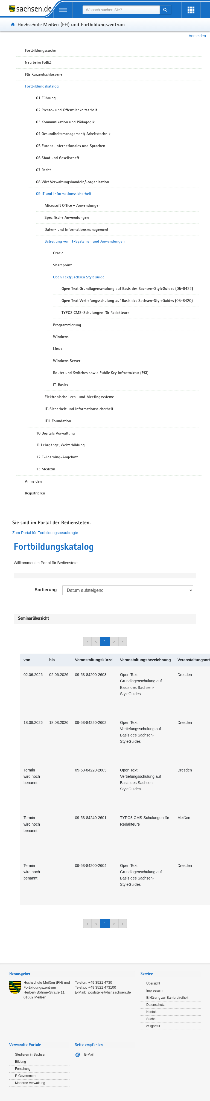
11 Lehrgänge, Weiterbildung (60, 444)
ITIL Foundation (58, 420)
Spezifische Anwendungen (67, 217)
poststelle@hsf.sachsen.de (109, 992)
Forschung (23, 1069)
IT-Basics (60, 384)
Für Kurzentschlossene (43, 74)
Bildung (20, 1062)
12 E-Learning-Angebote (57, 457)
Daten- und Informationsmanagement (76, 229)
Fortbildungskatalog (42, 86)
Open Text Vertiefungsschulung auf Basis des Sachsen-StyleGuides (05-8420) (127, 300)
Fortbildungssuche (40, 50)
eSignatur (153, 1026)
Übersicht (153, 983)
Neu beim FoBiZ (38, 62)
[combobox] (120, 9)
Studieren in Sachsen (30, 1054)
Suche (151, 1019)
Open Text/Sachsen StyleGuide (78, 277)
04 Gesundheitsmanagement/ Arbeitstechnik (73, 133)
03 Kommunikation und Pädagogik (65, 122)
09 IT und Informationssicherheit (63, 193)
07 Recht (43, 169)
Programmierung (67, 324)
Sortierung (46, 589)
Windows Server (66, 360)
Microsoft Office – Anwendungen (73, 205)
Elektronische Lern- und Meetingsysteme (79, 396)
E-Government (25, 1076)
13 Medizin (45, 469)
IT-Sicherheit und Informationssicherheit (79, 408)
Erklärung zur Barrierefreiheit (167, 998)
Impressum (154, 990)
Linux (57, 348)
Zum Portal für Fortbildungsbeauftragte (45, 533)
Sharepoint (62, 265)
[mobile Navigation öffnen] (63, 10)
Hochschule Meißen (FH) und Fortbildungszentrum (71, 24)
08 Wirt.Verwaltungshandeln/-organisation (72, 181)
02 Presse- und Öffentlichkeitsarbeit (66, 109)
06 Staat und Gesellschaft (57, 157)
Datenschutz (155, 1005)
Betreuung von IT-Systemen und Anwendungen (85, 241)
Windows (61, 336)
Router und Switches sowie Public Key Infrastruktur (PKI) (100, 372)
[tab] (72, 974)
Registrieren (35, 493)
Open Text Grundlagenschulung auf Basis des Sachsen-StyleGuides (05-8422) (127, 288)
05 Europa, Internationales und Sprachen (70, 145)
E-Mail (89, 1054)
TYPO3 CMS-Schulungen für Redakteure (95, 312)
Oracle (58, 253)
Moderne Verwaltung (30, 1083)
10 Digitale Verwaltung (55, 433)
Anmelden (197, 36)
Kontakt (152, 1012)
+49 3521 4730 (100, 982)
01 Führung (46, 97)
